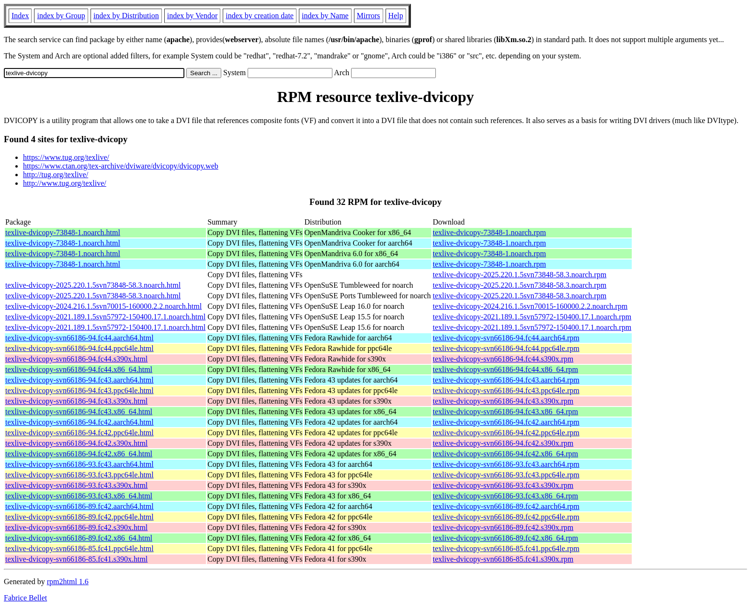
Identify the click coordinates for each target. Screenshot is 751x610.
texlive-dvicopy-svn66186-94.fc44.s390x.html (76, 359)
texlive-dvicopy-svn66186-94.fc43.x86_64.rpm (506, 411)
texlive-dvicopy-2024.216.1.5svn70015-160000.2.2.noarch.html (103, 306)
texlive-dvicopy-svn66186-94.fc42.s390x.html (76, 443)
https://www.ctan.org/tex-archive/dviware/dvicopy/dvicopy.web (120, 166)
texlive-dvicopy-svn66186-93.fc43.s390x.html (76, 485)
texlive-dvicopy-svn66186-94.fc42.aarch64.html (79, 422)
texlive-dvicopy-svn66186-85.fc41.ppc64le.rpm (506, 548)
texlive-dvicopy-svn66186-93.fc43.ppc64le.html (79, 475)
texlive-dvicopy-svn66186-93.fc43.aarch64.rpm (506, 464)
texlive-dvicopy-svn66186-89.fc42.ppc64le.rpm (506, 517)
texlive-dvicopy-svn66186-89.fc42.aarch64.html (79, 506)
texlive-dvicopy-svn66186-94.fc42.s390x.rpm (503, 443)
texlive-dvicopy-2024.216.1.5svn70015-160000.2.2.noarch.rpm (530, 306)
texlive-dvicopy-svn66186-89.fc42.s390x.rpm (503, 527)
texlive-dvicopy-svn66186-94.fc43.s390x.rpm (503, 401)
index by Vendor (192, 15)
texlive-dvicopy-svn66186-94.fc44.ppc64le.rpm (506, 348)
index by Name (325, 15)
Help (395, 15)
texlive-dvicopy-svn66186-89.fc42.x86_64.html (78, 538)
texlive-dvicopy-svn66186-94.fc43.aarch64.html (79, 380)
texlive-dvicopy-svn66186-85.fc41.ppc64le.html (79, 548)
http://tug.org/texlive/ (55, 174)
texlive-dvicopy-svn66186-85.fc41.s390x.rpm (503, 559)
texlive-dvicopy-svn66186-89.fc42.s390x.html (76, 527)
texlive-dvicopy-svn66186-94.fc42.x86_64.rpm (506, 454)
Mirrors (368, 15)
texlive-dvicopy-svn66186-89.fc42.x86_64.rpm (506, 538)
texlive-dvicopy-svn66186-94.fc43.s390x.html (76, 401)
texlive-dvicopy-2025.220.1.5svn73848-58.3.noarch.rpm (520, 275)
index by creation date (260, 15)
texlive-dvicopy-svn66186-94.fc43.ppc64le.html (79, 390)
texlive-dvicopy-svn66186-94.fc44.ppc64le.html (79, 348)
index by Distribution (126, 15)
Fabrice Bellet (25, 598)
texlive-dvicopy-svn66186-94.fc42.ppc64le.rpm (506, 433)
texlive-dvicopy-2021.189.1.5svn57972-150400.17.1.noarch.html (105, 317)
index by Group (61, 15)
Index (20, 15)
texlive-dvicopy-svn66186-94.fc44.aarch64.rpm (506, 338)
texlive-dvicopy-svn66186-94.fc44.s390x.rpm (503, 359)
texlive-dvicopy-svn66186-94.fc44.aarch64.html (79, 338)
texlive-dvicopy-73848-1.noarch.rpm (489, 232)
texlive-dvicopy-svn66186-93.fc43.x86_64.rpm (506, 496)
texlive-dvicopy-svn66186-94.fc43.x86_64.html (78, 411)
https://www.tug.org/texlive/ (66, 157)
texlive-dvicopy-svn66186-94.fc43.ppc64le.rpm (506, 390)
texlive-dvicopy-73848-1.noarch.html (62, 232)
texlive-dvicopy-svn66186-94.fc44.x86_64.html (78, 369)
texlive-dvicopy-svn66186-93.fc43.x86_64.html (78, 496)
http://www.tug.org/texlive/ (64, 183)
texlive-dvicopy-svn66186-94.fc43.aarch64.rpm (506, 380)
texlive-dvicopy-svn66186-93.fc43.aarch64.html (79, 464)
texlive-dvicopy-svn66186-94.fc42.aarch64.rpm (506, 422)
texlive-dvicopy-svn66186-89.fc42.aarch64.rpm (506, 506)
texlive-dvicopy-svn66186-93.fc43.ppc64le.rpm (506, 475)
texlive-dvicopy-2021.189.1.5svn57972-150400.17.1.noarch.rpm (532, 317)
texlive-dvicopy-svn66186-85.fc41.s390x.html (76, 559)
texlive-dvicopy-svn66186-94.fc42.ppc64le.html (79, 433)
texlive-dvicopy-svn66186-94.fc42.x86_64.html (78, 454)
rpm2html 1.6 (68, 581)
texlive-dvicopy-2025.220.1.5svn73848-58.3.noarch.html (93, 285)
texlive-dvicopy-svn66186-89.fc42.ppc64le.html (79, 517)
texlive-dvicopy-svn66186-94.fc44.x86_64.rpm (506, 369)
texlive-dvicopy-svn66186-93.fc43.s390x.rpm (503, 485)
